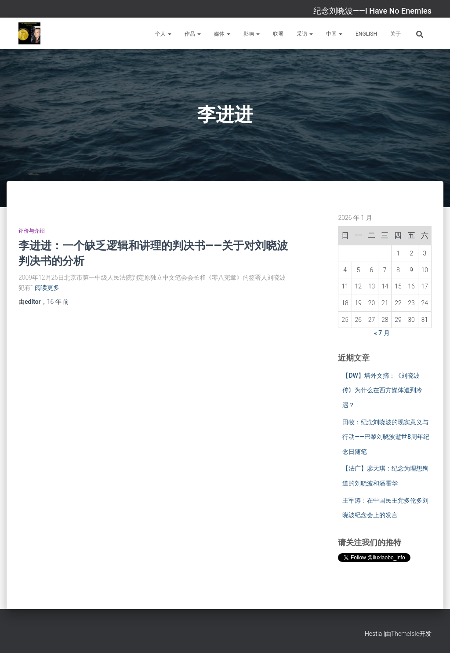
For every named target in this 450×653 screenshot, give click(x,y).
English (366, 34)
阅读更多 (47, 287)
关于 (395, 34)
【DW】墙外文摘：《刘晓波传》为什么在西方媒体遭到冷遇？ (382, 390)
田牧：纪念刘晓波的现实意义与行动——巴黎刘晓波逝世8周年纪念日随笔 (385, 437)
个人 (163, 34)
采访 (305, 34)
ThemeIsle (405, 633)
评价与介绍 (31, 231)
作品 (193, 34)
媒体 (222, 34)
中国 (334, 34)
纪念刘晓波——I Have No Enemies (372, 10)
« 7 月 (382, 332)
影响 (251, 34)
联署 (278, 34)
